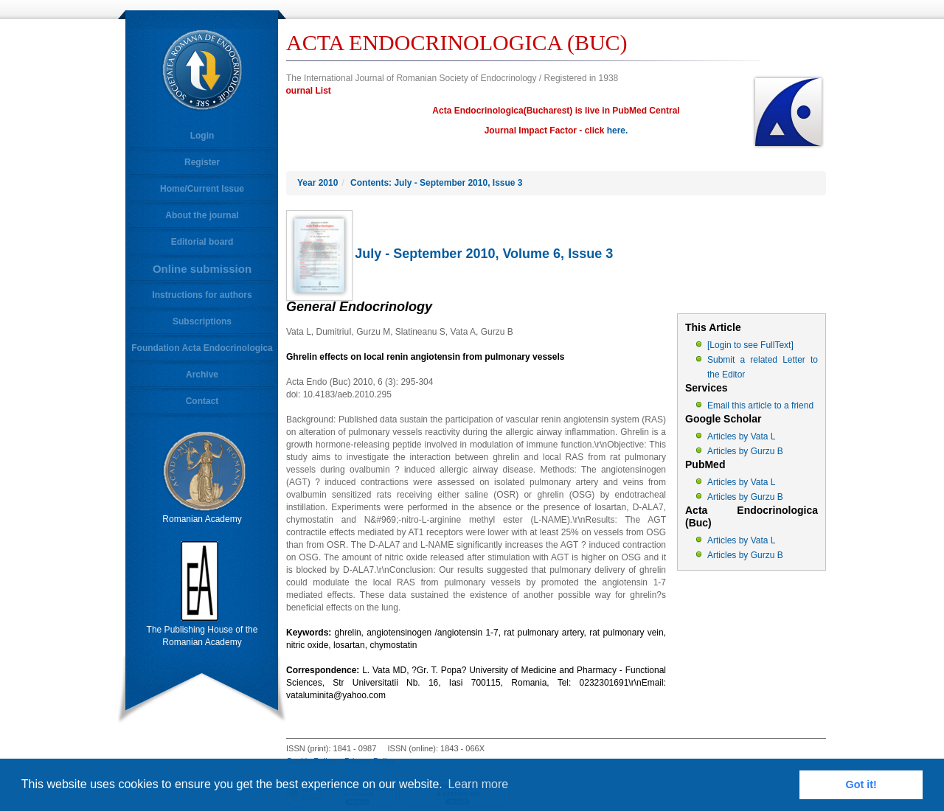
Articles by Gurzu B (745, 451)
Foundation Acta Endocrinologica (202, 348)
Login (202, 135)
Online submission (202, 268)
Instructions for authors (201, 295)
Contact (202, 401)
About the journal (201, 215)
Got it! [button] (861, 784)
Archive (202, 374)
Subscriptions (202, 321)
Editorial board (202, 242)
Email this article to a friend (760, 405)
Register (202, 162)
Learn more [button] (478, 784)
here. (617, 130)
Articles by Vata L (741, 436)
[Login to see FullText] (750, 345)
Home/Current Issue (202, 189)
